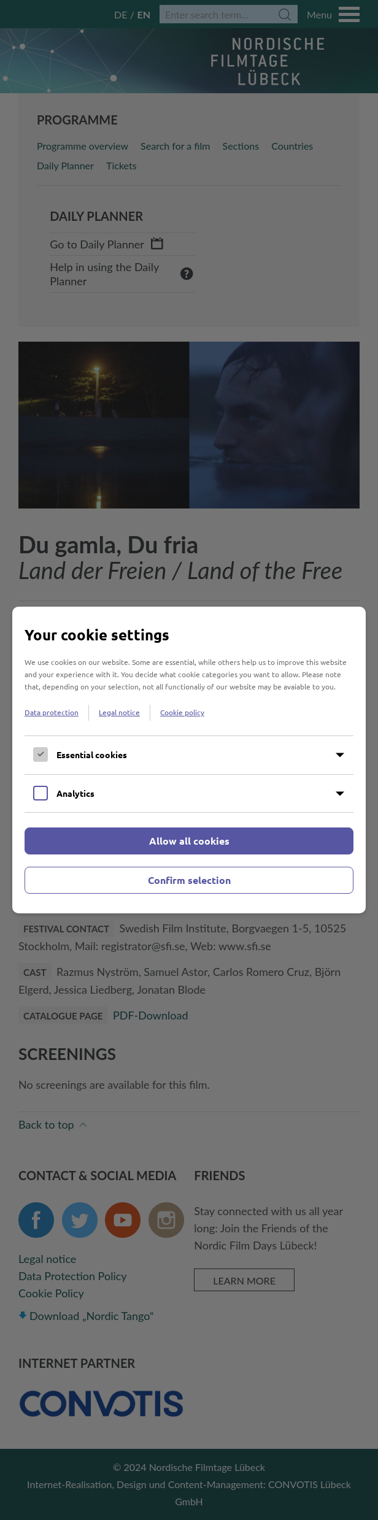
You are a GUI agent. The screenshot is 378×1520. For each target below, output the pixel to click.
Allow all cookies (189, 840)
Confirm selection (189, 879)
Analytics (75, 793)
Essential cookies (91, 754)
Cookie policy (182, 712)
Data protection (52, 712)
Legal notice (119, 712)
